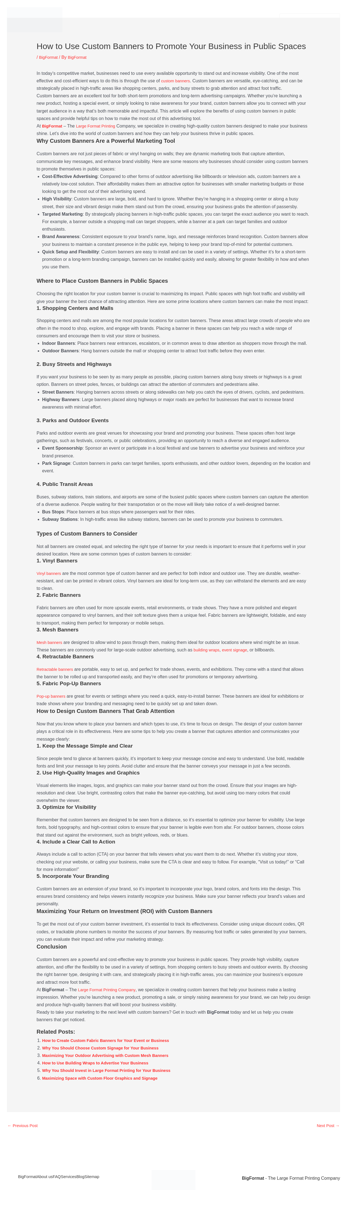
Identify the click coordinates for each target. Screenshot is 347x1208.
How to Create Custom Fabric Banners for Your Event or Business (112, 1040)
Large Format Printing (99, 126)
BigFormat (112, 19)
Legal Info (260, 19)
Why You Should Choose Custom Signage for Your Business (106, 1048)
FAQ (68, 1179)
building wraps (207, 650)
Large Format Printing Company (109, 989)
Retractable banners (57, 669)
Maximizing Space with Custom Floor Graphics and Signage (105, 1078)
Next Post (327, 1126)
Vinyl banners (50, 573)
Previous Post (24, 1126)
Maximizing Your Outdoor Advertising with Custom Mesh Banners (111, 1055)
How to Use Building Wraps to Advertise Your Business (100, 1063)
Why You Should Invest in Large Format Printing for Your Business (112, 1070)
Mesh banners (51, 642)
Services (140, 19)
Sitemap (120, 1179)
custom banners (177, 80)
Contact (197, 19)
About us (169, 19)
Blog (103, 1179)
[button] (178, 19)
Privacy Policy (228, 19)
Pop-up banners (52, 696)
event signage (238, 650)
